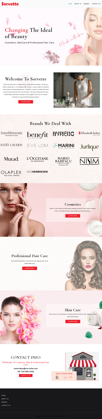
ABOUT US (77, 4)
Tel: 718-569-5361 (25, 371)
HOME (70, 4)
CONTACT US (96, 4)
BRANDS (86, 4)
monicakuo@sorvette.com (26, 368)
